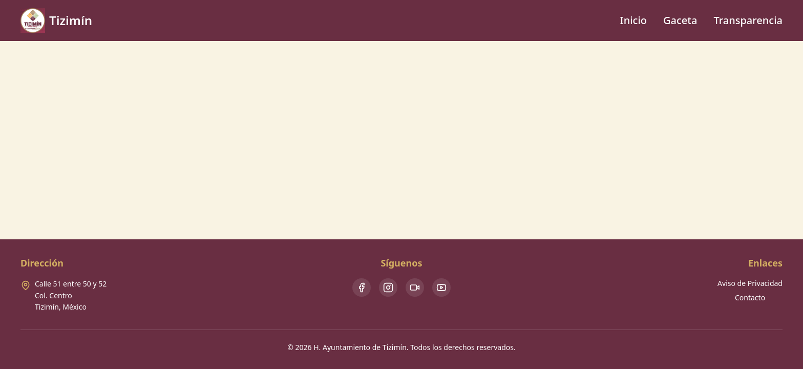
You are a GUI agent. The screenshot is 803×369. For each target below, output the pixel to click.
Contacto (750, 297)
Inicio (633, 20)
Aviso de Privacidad (750, 283)
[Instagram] (388, 287)
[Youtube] (441, 287)
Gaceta (680, 20)
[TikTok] (415, 287)
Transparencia (748, 20)
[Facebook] (361, 287)
